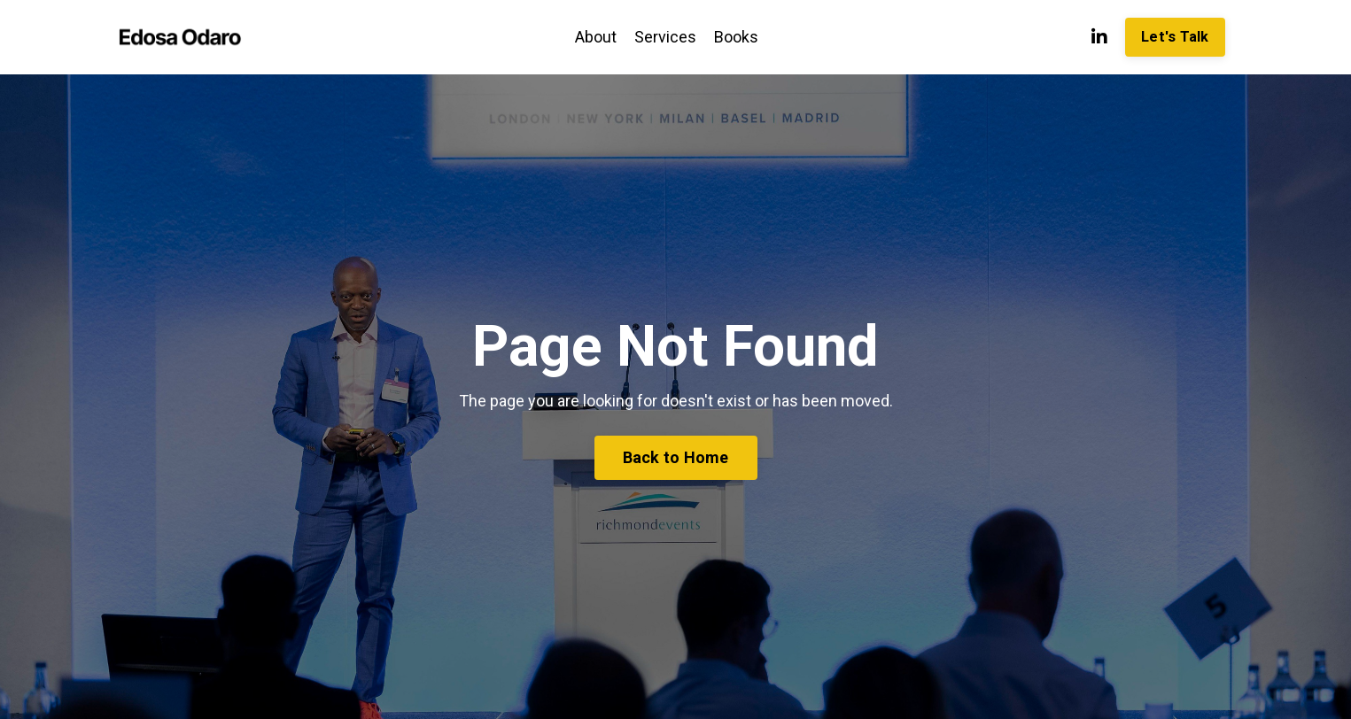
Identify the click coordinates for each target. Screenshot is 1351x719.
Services (665, 36)
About (596, 36)
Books (736, 36)
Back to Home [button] (676, 457)
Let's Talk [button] (1175, 36)
